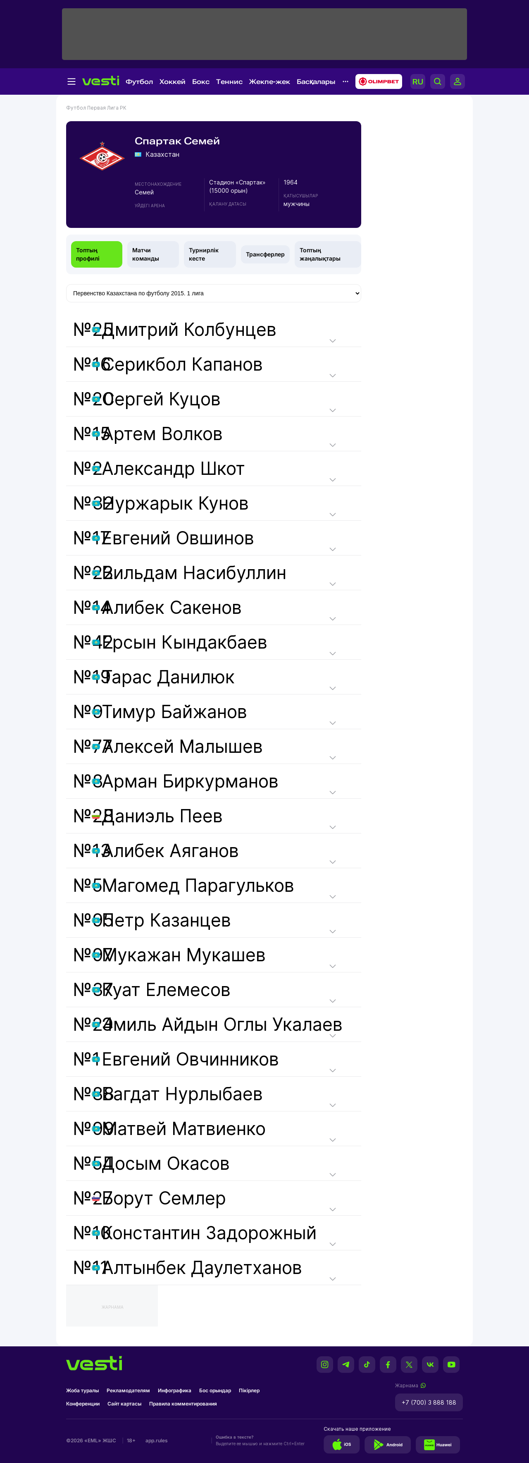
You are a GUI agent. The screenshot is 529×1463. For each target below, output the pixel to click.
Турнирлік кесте (204, 254)
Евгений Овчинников (190, 1059)
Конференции (83, 1404)
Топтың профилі (88, 254)
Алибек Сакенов (172, 607)
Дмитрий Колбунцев (189, 329)
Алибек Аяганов (170, 850)
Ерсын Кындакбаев (184, 642)
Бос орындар (215, 1390)
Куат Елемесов (166, 989)
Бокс (201, 82)
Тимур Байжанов (174, 711)
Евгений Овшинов (178, 537)
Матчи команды (145, 254)
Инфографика (174, 1390)
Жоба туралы (82, 1390)
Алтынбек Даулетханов (202, 1267)
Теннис (229, 82)
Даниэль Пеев (162, 815)
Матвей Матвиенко (184, 1128)
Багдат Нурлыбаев (182, 1093)
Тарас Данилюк (168, 676)
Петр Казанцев (166, 920)
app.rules (156, 1440)
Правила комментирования (183, 1404)
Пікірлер (249, 1390)
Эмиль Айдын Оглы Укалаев (222, 1024)
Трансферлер (265, 254)
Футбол (139, 82)
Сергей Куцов (161, 398)
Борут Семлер (164, 1198)
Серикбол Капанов (182, 364)
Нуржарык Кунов (175, 503)
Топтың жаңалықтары (320, 254)
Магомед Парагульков (198, 885)
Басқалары (316, 82)
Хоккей (173, 82)
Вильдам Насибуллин (194, 572)
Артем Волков (162, 433)
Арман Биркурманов (190, 781)
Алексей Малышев (182, 746)
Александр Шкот (173, 468)
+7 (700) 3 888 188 (429, 1402)
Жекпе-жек (269, 82)
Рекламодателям (128, 1390)
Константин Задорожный (209, 1232)
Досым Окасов (166, 1163)
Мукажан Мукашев (184, 954)
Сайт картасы (124, 1404)
